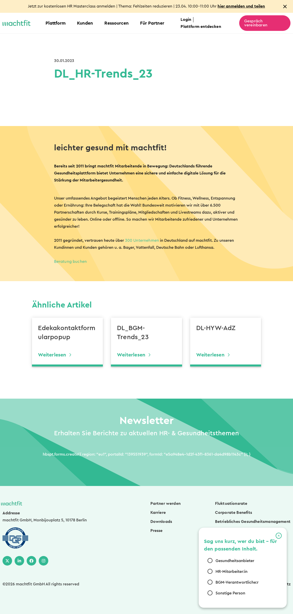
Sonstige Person (230, 593)
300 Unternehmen (142, 240)
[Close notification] (285, 7)
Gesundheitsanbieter (235, 561)
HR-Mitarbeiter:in (231, 572)
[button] (279, 536)
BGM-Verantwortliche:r (237, 582)
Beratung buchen (70, 262)
